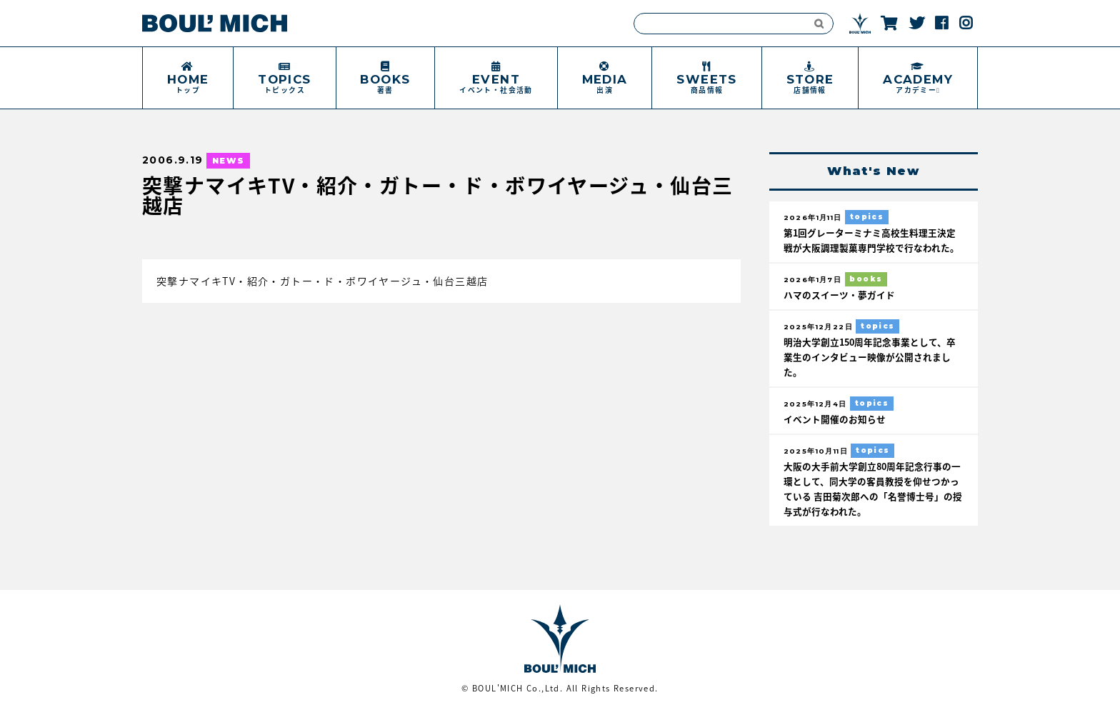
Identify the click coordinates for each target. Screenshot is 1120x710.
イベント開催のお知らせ (835, 419)
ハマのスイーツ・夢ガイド (839, 294)
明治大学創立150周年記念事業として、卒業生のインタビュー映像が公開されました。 (870, 357)
